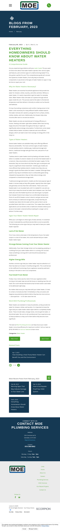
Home (43, 491)
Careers (42, 498)
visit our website (25, 351)
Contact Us (42, 512)
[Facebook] (15, 519)
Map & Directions (30, 462)
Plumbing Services (42, 501)
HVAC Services (42, 505)
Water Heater (21, 355)
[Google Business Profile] (19, 519)
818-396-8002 (30, 468)
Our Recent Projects (43, 508)
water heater (38, 90)
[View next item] (18, 387)
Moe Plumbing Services (24, 346)
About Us (43, 495)
